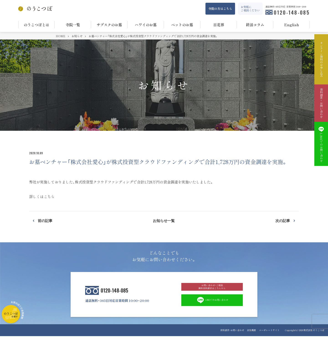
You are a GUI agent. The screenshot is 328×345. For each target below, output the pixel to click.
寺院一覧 (73, 24)
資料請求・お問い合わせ (227, 339)
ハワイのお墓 (146, 24)
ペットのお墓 (182, 24)
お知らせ (77, 36)
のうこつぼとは (36, 24)
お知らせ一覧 (164, 220)
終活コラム (255, 24)
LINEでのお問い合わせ (212, 308)
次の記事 (282, 220)
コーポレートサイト (269, 339)
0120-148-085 (292, 12)
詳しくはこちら (42, 196)
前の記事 (45, 220)
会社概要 (249, 339)
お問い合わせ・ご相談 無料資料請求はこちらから (212, 290)
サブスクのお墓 (109, 24)
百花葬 (218, 24)
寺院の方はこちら (220, 8)
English (291, 24)
